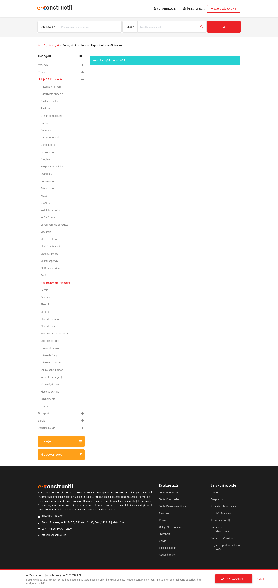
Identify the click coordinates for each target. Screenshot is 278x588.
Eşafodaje (46, 173)
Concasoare (47, 130)
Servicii (42, 420)
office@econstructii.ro (54, 534)
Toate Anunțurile (168, 492)
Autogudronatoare (51, 86)
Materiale (43, 65)
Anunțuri (54, 45)
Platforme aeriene (51, 268)
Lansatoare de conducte (54, 224)
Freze (44, 195)
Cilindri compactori (51, 115)
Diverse (45, 406)
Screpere (46, 297)
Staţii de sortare (50, 340)
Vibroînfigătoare (50, 384)
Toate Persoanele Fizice (172, 506)
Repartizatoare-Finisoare (55, 282)
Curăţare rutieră (50, 137)
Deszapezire (48, 152)
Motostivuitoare (49, 253)
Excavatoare (48, 181)
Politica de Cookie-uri (223, 538)
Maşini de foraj (49, 239)
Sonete (45, 311)
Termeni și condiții (221, 520)
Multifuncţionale (50, 261)
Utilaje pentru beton (52, 369)
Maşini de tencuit (50, 246)
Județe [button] (61, 441)
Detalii (261, 579)
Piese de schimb (50, 391)
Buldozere (46, 108)
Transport (43, 413)
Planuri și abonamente (223, 506)
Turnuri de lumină (50, 348)
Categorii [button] (60, 56)
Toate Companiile (169, 499)
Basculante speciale (52, 94)
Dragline (45, 159)
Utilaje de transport (52, 362)
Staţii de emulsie (50, 326)
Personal (43, 72)
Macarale (46, 232)
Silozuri (45, 304)
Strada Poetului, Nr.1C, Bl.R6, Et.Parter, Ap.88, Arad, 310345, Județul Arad (83, 522)
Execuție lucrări (46, 428)
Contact (215, 492)
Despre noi (217, 499)
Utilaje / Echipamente (50, 79)
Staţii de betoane (50, 319)
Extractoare (47, 188)
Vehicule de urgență (52, 377)
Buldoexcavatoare (51, 101)
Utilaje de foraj (49, 355)
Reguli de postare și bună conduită (225, 547)
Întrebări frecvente (221, 513)
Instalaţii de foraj (50, 210)
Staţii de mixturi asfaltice (55, 333)
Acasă (41, 45)
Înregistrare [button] (194, 9)
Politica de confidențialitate (220, 529)
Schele (44, 290)
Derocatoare (48, 144)
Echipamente (48, 398)
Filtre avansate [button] (61, 455)
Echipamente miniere (52, 166)
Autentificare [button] (165, 9)
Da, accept (233, 579)
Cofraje (45, 123)
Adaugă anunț (167, 554)
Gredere (45, 202)
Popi (43, 275)
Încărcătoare (48, 217)
